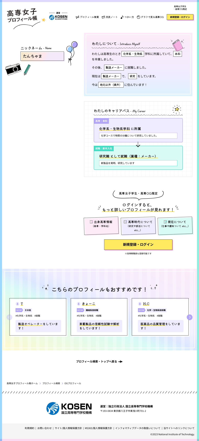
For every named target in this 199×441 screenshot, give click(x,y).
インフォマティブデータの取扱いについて (137, 428)
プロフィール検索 (89, 17)
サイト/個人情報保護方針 (68, 428)
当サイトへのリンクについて (179, 428)
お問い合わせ (44, 428)
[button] (190, 317)
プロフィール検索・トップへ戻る (96, 361)
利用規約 (29, 428)
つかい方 (129, 17)
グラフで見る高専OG (152, 17)
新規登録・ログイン (180, 17)
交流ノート (112, 17)
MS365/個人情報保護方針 (98, 428)
